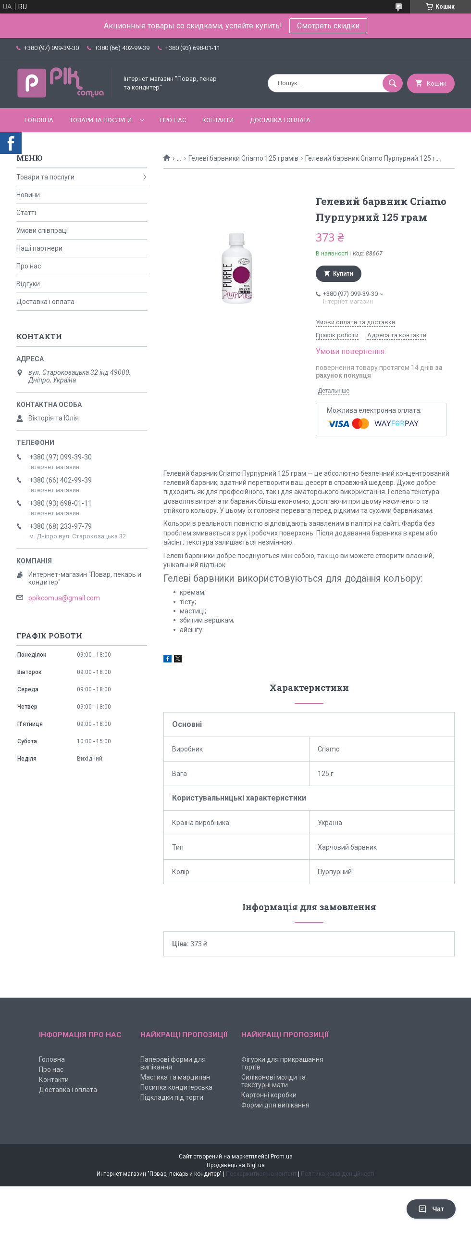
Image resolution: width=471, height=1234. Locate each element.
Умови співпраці (42, 230)
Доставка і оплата (280, 120)
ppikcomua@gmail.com (64, 598)
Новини (28, 195)
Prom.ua (282, 1156)
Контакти (218, 120)
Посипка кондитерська (176, 1087)
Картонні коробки (269, 1095)
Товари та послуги (101, 120)
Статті (26, 212)
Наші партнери (39, 248)
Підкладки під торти (171, 1097)
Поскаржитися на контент (261, 1173)
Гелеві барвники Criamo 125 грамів (243, 158)
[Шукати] (393, 83)
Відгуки (28, 284)
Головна (39, 120)
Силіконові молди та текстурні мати (273, 1081)
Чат (431, 1209)
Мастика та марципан (175, 1077)
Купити (343, 273)
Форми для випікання (275, 1105)
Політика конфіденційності (337, 1173)
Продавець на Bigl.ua (236, 1165)
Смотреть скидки (328, 25)
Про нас (173, 120)
